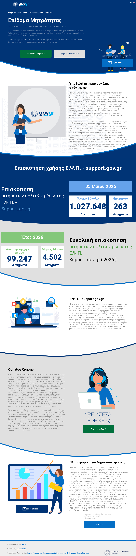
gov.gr (24, 544)
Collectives (21, 548)
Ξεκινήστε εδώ (98, 429)
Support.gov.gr (16, 209)
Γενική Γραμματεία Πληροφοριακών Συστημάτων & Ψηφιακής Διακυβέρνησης (58, 553)
